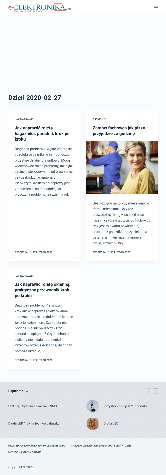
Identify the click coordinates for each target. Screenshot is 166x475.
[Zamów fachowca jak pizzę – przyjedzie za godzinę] (122, 167)
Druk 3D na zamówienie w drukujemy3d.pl (36, 445)
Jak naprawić (24, 119)
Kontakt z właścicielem (24, 451)
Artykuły (99, 119)
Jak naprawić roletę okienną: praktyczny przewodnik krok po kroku (42, 290)
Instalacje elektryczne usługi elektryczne (101, 445)
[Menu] (156, 7)
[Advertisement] (83, 60)
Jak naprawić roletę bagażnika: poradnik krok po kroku (42, 133)
